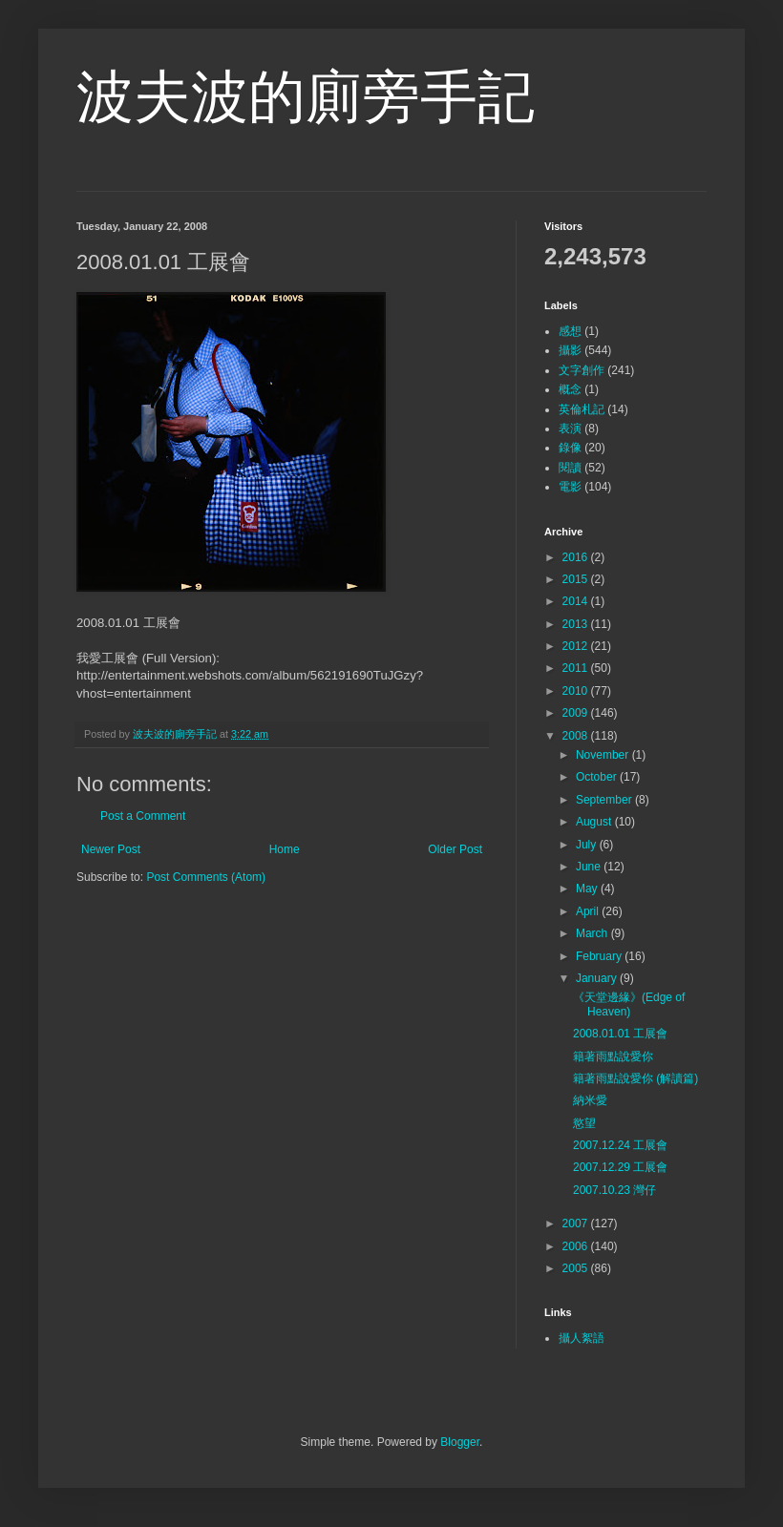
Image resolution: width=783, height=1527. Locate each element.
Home (284, 849)
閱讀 (570, 467)
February (600, 956)
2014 (576, 601)
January (598, 978)
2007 (576, 1223)
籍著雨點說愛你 (613, 1056)
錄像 (570, 447)
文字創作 (581, 370)
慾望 (584, 1123)
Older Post (455, 849)
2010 (576, 691)
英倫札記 (581, 409)
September (605, 799)
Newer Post (110, 849)
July (588, 844)
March (593, 933)
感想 (570, 331)
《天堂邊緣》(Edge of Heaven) (629, 1004)
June (589, 866)
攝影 (570, 350)
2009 (576, 713)
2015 (576, 579)
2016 (576, 557)
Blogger (459, 1442)
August (595, 821)
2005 (576, 1268)
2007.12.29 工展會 (620, 1167)
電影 (570, 486)
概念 (570, 389)
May (588, 888)
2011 (576, 668)
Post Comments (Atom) (205, 877)
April (589, 911)
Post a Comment (142, 816)
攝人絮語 (581, 1338)
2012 (576, 646)
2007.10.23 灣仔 (614, 1190)
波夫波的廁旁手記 (305, 97)
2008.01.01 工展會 (620, 1033)
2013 (576, 624)
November (604, 755)
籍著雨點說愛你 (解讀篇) (635, 1078)
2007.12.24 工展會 (620, 1145)
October (598, 777)
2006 (576, 1246)
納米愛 (590, 1100)
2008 (576, 736)
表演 (570, 428)
